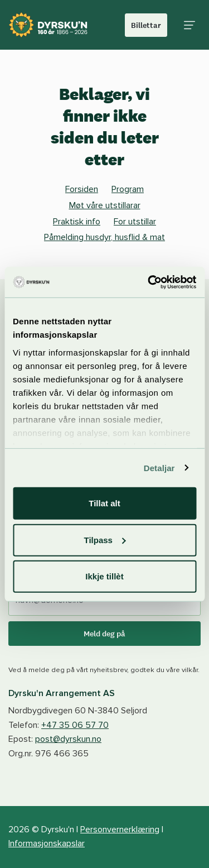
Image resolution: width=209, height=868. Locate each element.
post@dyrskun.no (68, 739)
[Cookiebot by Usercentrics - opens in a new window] (148, 282)
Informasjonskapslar (46, 843)
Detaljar (159, 467)
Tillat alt (104, 503)
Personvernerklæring (119, 829)
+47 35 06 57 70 (75, 725)
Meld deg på (104, 634)
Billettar (146, 25)
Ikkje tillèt (104, 576)
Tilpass (105, 539)
